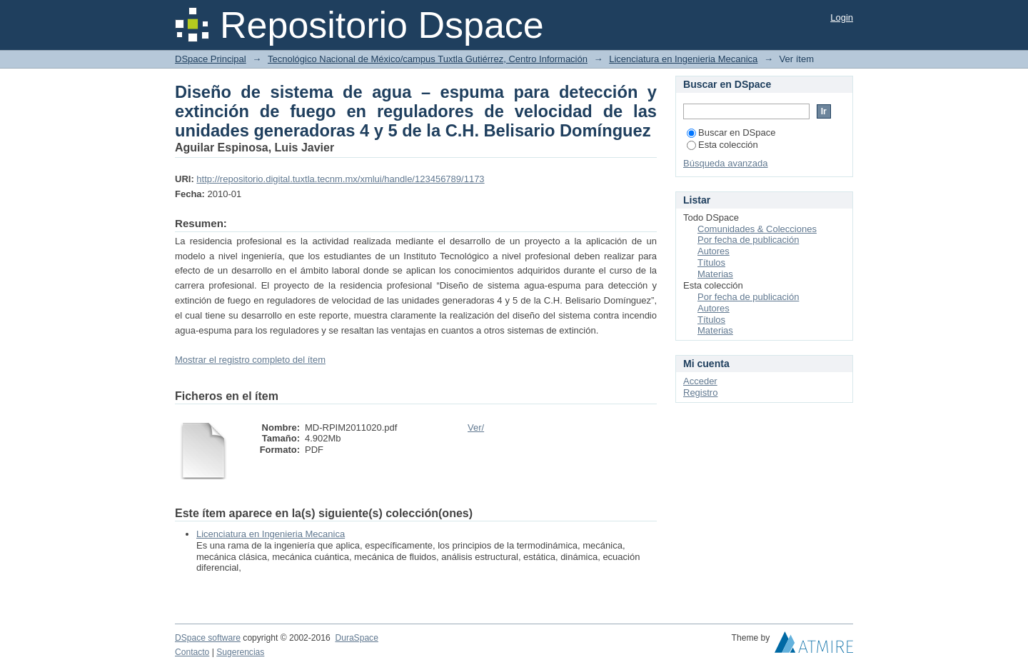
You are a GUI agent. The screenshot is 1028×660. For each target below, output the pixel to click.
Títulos (711, 262)
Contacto (192, 652)
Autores (713, 251)
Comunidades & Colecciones (757, 229)
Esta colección (722, 144)
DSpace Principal (210, 59)
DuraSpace (356, 638)
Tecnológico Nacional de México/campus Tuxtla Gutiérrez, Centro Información (428, 59)
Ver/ (476, 427)
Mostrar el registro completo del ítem (250, 359)
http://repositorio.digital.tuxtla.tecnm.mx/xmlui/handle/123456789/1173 (340, 179)
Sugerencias (240, 652)
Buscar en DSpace (731, 132)
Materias (715, 274)
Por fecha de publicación (748, 239)
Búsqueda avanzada (725, 163)
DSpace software (208, 638)
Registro (700, 392)
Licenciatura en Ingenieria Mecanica (683, 59)
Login (841, 17)
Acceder (700, 381)
